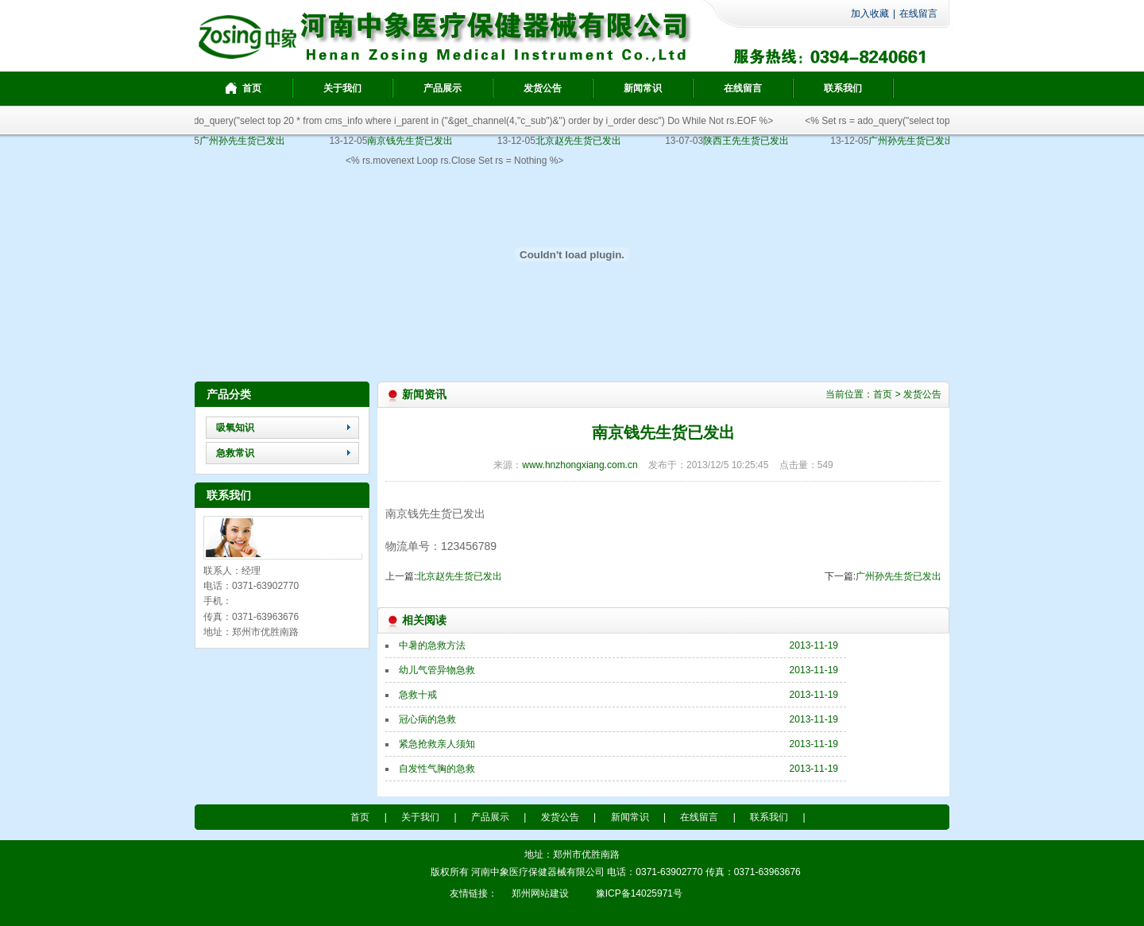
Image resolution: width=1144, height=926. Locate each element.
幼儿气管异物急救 (437, 670)
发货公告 (922, 394)
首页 (882, 394)
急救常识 (235, 453)
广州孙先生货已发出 (898, 576)
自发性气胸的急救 (437, 768)
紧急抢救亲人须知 (437, 744)
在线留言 (918, 13)
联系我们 (769, 817)
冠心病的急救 (427, 719)
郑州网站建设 (540, 893)
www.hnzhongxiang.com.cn (579, 465)
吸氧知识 (235, 427)
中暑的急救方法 (432, 645)
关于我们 (420, 817)
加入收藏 (870, 13)
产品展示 (490, 817)
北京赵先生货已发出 (459, 576)
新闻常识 (630, 817)
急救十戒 (418, 694)
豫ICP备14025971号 (384, 872)
